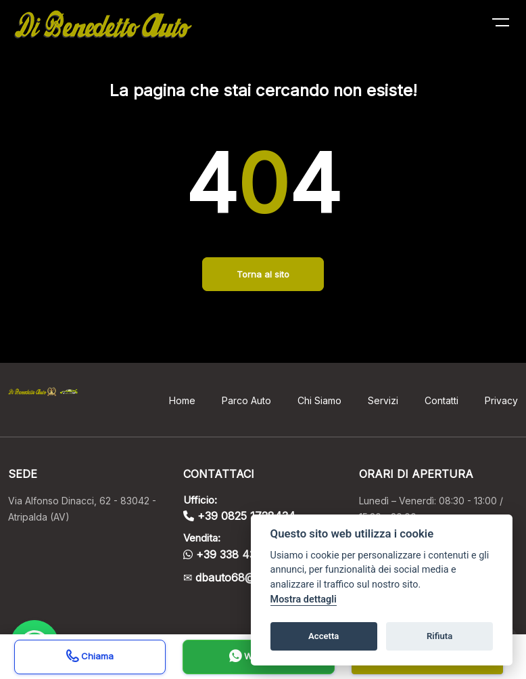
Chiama (90, 658)
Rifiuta (439, 636)
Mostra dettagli (303, 599)
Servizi (383, 400)
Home (182, 400)
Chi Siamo (319, 400)
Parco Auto (246, 400)
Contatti (441, 400)
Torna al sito (263, 274)
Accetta (323, 636)
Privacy (501, 400)
